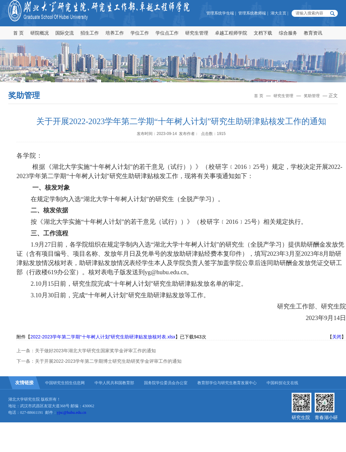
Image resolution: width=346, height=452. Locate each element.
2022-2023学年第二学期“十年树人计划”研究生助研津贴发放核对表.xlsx (102, 336)
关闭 (336, 336)
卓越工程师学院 (231, 33)
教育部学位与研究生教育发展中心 (227, 383)
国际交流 (64, 33)
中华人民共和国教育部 (114, 383)
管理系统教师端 (252, 13)
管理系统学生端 (220, 13)
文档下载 (263, 33)
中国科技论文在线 (282, 383)
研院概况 (39, 33)
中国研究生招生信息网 (65, 383)
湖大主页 (278, 13)
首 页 (18, 33)
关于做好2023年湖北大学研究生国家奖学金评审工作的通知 (95, 350)
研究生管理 (196, 33)
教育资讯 (313, 33)
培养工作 (114, 33)
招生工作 (89, 33)
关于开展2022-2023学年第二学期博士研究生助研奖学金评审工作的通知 (108, 361)
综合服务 (288, 33)
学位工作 (139, 33)
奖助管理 (312, 95)
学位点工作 (167, 33)
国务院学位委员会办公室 (165, 383)
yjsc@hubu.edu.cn (71, 412)
